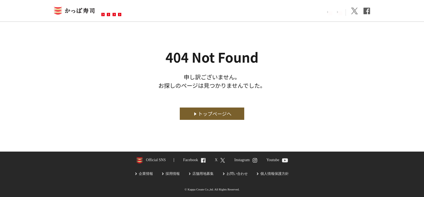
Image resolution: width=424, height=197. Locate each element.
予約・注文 (177, 11)
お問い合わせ (212, 11)
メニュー (147, 11)
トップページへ (215, 113)
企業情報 (333, 12)
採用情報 (309, 12)
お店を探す (117, 11)
